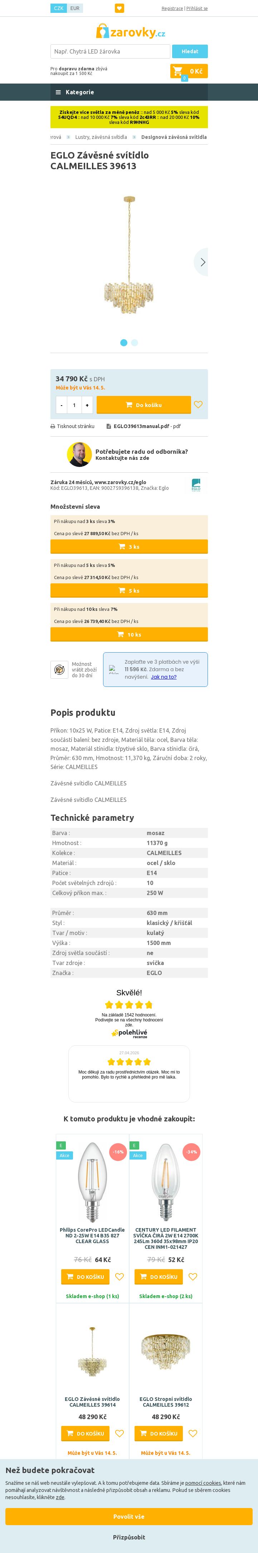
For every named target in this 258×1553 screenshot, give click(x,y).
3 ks (134, 547)
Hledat (190, 51)
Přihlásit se (197, 8)
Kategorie (79, 92)
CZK (58, 8)
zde (60, 1497)
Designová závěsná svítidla (174, 137)
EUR (74, 8)
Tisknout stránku (75, 426)
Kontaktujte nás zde (122, 458)
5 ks (134, 591)
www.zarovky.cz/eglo (120, 482)
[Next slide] (201, 262)
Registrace (172, 8)
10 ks (134, 635)
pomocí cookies (203, 1483)
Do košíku (149, 405)
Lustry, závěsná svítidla (101, 137)
